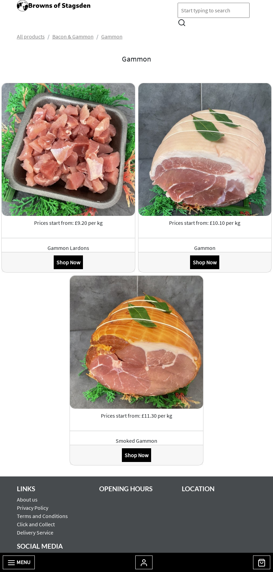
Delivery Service (35, 532)
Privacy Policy (32, 507)
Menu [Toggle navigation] (18, 563)
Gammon (112, 36)
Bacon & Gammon (73, 36)
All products (31, 36)
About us (27, 499)
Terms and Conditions (42, 516)
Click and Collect (36, 524)
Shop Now (68, 262)
